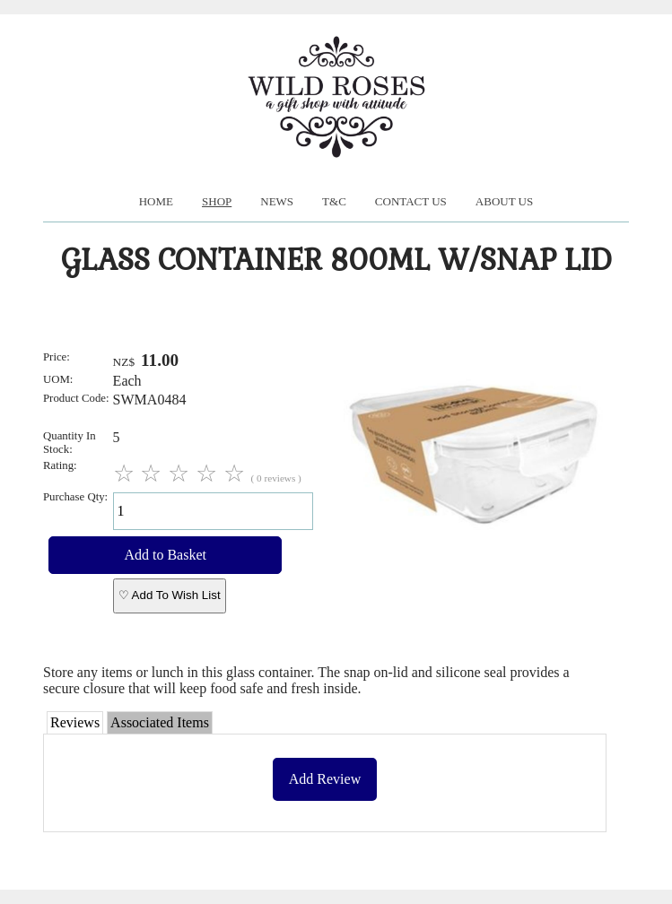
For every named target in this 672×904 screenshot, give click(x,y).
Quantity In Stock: (69, 443)
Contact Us (411, 201)
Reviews (75, 722)
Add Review (325, 779)
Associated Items (159, 722)
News (276, 201)
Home (156, 201)
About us (504, 201)
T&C (334, 201)
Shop (216, 201)
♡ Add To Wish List (169, 595)
